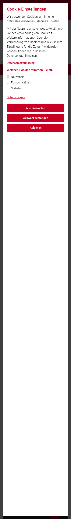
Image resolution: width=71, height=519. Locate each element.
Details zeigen (16, 97)
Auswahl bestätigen (35, 118)
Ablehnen (35, 127)
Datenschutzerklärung (21, 63)
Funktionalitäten (20, 82)
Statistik (16, 88)
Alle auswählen (35, 108)
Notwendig (17, 77)
